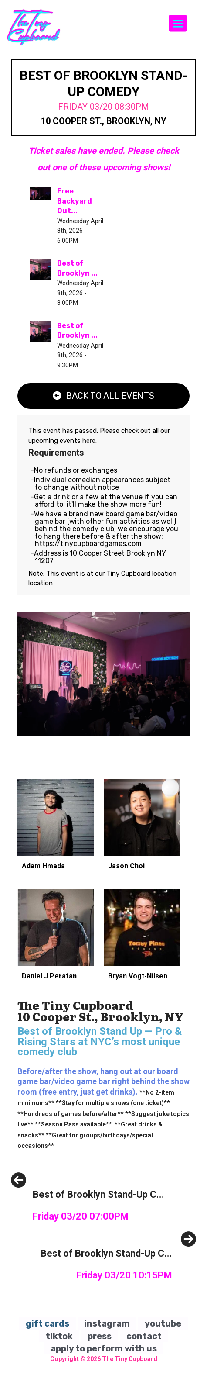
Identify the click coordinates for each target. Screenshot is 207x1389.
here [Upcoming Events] (88, 441)
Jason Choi (126, 866)
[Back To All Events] (103, 396)
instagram (107, 1323)
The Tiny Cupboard (129, 1358)
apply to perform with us (104, 1348)
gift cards (47, 1323)
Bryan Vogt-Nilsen (137, 976)
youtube (163, 1323)
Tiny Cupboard (129, 573)
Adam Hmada (43, 866)
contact (144, 1336)
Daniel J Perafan (49, 976)
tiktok (59, 1336)
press (100, 1336)
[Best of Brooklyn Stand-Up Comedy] (87, 1214)
